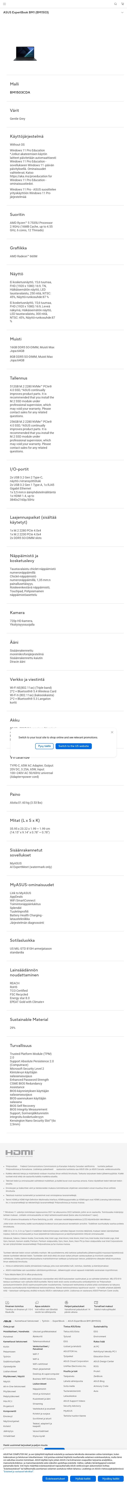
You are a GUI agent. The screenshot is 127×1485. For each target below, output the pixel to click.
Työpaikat (68, 1356)
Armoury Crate (101, 1386)
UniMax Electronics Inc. (75, 1366)
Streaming (38, 1404)
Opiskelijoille (9, 1366)
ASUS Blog (99, 1381)
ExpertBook (58, 1321)
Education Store (101, 1356)
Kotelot (7, 1426)
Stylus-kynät (39, 1436)
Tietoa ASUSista (71, 1331)
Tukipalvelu (69, 1376)
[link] (63, 4)
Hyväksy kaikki (110, 1478)
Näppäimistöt (39, 1389)
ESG (66, 1341)
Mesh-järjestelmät (41, 1369)
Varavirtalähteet (41, 1431)
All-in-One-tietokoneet (14, 1386)
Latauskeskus (70, 1396)
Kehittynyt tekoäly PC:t (105, 1351)
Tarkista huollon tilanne (75, 1416)
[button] (4, 3)
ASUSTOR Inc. (71, 1351)
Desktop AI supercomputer (46, 1374)
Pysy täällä (44, 746)
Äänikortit (37, 1336)
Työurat (67, 1336)
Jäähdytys (8, 1431)
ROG (96, 1366)
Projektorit (8, 1406)
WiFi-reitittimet (40, 1364)
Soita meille (69, 1386)
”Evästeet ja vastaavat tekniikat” (18, 1471)
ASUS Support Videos (74, 1401)
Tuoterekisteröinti (72, 1391)
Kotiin (6, 1346)
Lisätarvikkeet (10, 1371)
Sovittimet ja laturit (42, 1418)
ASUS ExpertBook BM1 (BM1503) (26, 12)
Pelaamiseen (9, 1351)
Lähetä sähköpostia (73, 1381)
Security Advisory (72, 1406)
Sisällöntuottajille (11, 1361)
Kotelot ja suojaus (41, 1413)
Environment (100, 1336)
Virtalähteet (9, 1436)
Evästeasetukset (55, 1478)
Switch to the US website (74, 746)
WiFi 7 (36, 1354)
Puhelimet (8, 1336)
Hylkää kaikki (83, 1478)
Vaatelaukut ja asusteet (44, 1408)
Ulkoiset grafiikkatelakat (45, 1331)
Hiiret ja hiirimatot (41, 1394)
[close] (112, 732)
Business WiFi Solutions (44, 1379)
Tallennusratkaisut (41, 1341)
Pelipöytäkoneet (11, 1396)
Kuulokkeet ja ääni (41, 1399)
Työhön (7, 1356)
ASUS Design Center (104, 1361)
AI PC (96, 1346)
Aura (96, 1391)
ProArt (97, 1371)
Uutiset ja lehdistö (72, 1346)
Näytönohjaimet (11, 1421)
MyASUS (68, 1411)
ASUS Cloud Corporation (76, 1361)
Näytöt (6, 1381)
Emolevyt (8, 1416)
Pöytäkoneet (9, 1391)
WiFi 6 (36, 1359)
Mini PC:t (7, 1401)
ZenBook (98, 1376)
